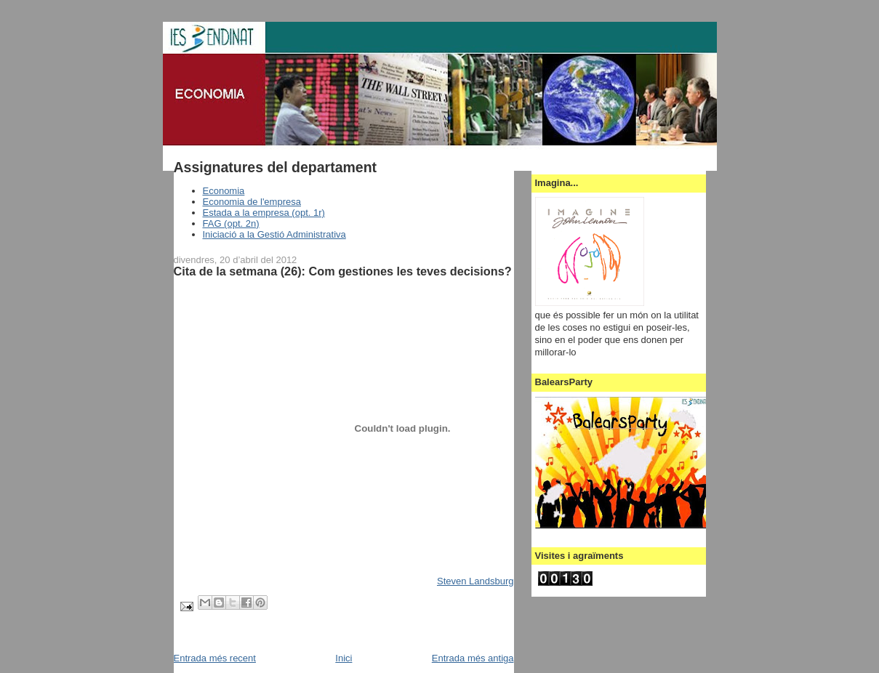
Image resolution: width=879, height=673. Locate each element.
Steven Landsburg (475, 581)
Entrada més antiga (473, 658)
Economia (224, 190)
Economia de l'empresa (252, 201)
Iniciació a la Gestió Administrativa (274, 234)
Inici (343, 658)
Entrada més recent (215, 658)
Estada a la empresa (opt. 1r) (264, 212)
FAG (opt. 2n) (231, 223)
